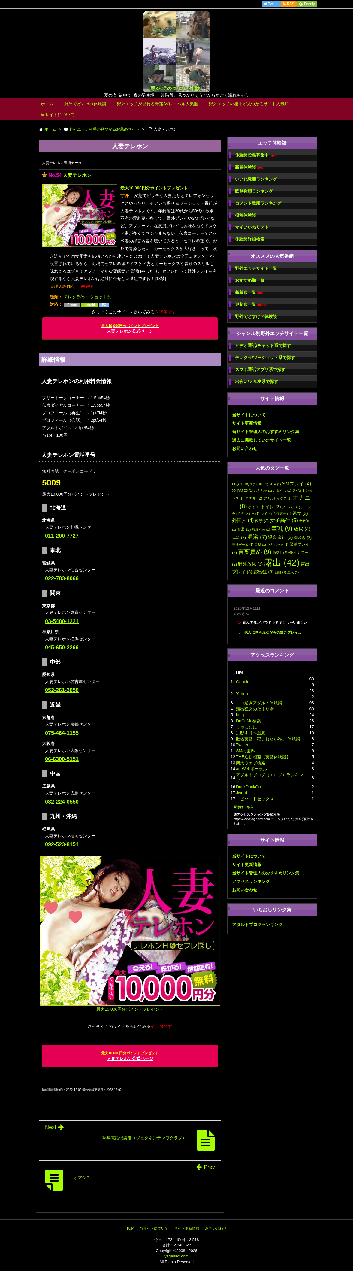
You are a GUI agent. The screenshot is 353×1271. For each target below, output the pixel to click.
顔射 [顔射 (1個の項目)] (280, 572)
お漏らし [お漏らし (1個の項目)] (282, 490)
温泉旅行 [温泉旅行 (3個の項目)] (280, 537)
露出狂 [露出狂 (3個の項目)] (263, 571)
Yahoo (242, 693)
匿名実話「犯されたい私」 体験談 (268, 738)
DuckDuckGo (248, 786)
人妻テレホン (77, 175)
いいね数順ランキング (256, 179)
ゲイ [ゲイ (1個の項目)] (254, 507)
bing (240, 714)
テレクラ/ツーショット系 (87, 296)
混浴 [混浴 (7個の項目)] (257, 537)
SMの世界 (245, 750)
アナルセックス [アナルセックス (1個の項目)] (277, 498)
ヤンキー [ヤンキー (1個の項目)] (250, 513)
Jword (241, 792)
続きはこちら (243, 807)
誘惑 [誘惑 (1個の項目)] (278, 552)
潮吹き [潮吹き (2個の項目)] (303, 537)
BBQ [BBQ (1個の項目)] (238, 484)
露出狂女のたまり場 (255, 708)
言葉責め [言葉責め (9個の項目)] (254, 551)
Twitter (242, 744)
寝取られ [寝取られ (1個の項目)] (261, 529)
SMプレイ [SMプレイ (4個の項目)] (296, 483)
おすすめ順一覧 (249, 280)
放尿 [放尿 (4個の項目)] (302, 529)
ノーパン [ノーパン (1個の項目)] (291, 507)
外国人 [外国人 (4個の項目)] (243, 520)
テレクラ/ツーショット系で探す (265, 357)
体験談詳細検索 (249, 239)
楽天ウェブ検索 (250, 762)
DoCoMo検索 (248, 720)
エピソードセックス (255, 798)
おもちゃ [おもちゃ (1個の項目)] (263, 490)
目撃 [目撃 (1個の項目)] (260, 544)
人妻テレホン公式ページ (130, 329)
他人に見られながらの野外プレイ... (272, 632)
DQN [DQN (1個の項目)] (251, 484)
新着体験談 (249, 167)
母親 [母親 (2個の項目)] (239, 537)
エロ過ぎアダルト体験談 (259, 702)
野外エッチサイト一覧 (256, 268)
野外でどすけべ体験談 (85, 103)
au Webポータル (251, 768)
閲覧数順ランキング (254, 191)
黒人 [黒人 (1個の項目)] (293, 572)
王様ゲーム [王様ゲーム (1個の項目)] (242, 544)
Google (242, 681)
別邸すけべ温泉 (250, 732)
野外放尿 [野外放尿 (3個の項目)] (250, 564)
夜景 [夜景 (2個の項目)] (262, 520)
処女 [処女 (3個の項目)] (300, 513)
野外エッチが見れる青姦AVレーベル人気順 (157, 103)
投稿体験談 (245, 215)
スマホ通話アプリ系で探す (260, 369)
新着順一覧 (249, 292)
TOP (130, 1228)
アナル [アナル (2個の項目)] (253, 498)
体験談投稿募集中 (255, 155)
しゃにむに (246, 726)
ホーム (47, 103)
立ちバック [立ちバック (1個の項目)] (277, 544)
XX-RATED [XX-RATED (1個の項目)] (242, 490)
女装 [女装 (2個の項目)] (244, 529)
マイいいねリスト (252, 227)
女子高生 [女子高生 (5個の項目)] (284, 520)
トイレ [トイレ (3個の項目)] (271, 506)
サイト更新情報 (246, 423)
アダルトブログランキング (257, 924)
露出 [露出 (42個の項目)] (281, 562)
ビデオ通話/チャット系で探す (263, 345)
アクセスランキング (251, 881)
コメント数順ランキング (258, 203)
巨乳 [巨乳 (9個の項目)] (281, 528)
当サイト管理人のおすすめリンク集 (265, 431)
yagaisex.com (176, 1256)
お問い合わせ (244, 448)
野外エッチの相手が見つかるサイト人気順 (249, 103)
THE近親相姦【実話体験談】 (263, 756)
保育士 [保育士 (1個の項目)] (283, 513)
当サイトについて (57, 114)
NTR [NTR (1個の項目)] (275, 484)
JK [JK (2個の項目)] (263, 484)
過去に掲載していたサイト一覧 (261, 440)
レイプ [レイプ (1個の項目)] (268, 513)
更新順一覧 (251, 304)
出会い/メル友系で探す (256, 381)
